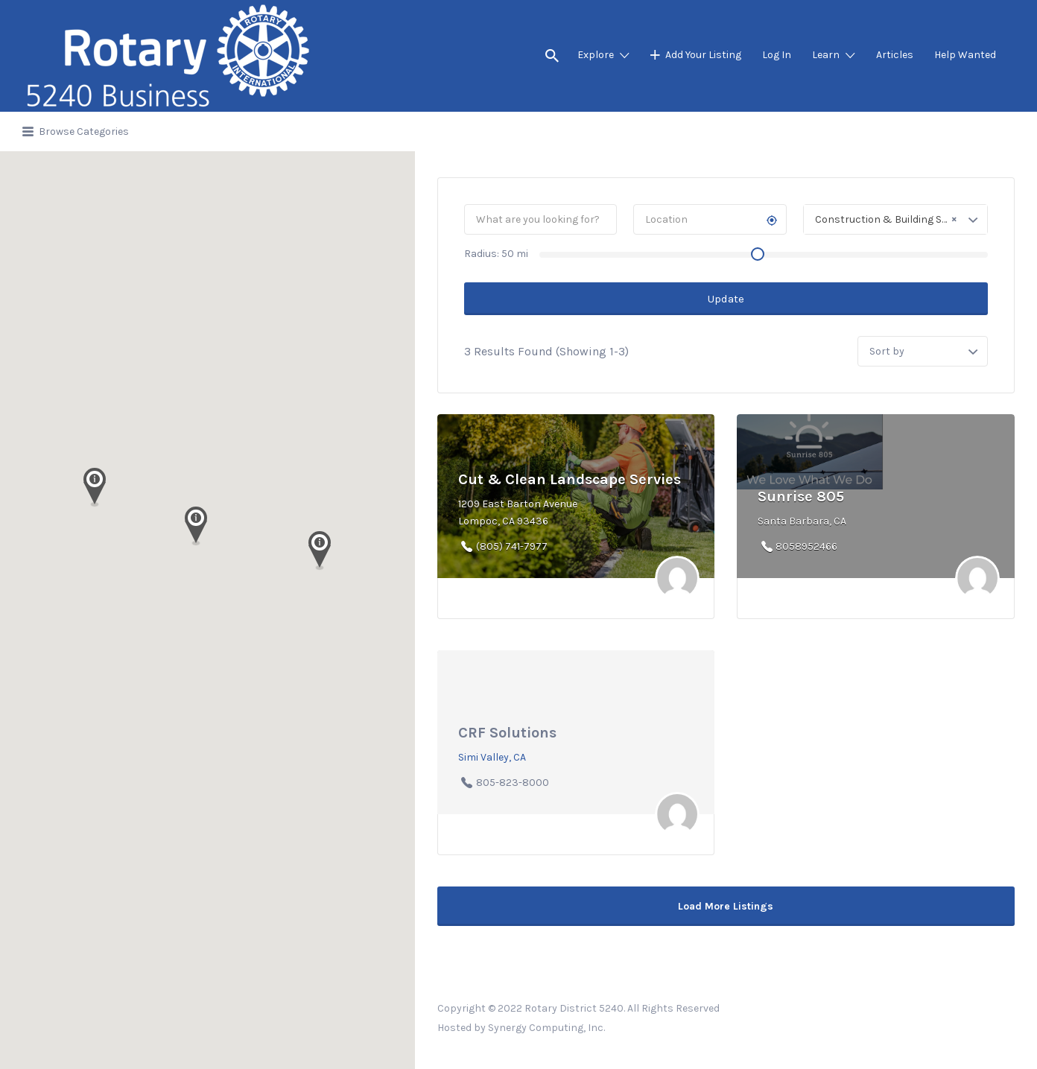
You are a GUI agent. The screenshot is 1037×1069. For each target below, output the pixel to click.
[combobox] (895, 219)
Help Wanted (965, 54)
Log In (776, 54)
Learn (826, 54)
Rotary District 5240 (574, 1008)
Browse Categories (84, 131)
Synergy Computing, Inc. (546, 1027)
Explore (595, 54)
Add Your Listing (703, 54)
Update (726, 298)
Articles (894, 54)
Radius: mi (496, 253)
